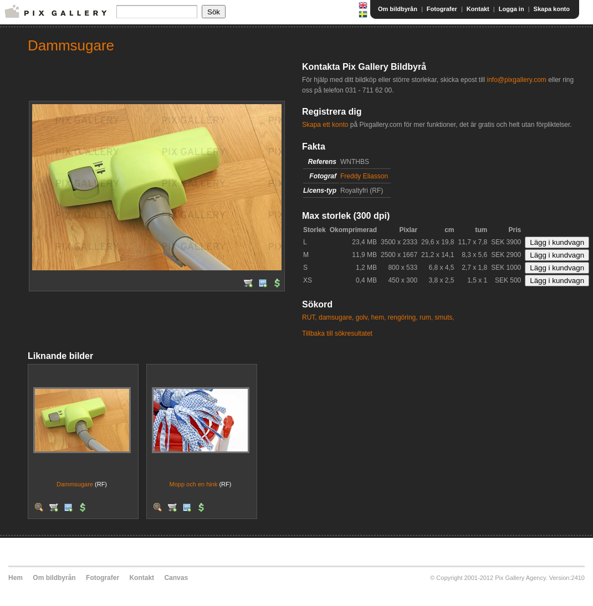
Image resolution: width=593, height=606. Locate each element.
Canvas (176, 578)
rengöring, (403, 317)
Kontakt (478, 9)
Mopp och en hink (194, 484)
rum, (426, 317)
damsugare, (336, 317)
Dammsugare (75, 484)
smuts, (444, 317)
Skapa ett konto (325, 125)
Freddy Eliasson (364, 176)
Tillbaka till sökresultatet (337, 333)
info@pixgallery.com (516, 80)
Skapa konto (552, 9)
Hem (15, 578)
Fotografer (442, 9)
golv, (362, 317)
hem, (378, 317)
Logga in (511, 9)
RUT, (309, 317)
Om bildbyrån (397, 9)
